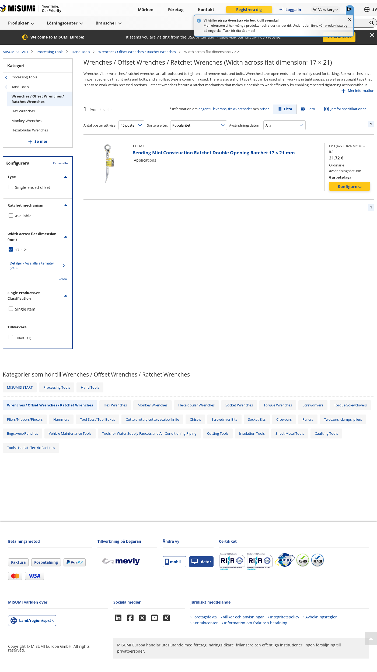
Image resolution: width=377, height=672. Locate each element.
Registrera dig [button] (249, 9)
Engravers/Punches (22, 433)
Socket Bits (257, 419)
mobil (173, 562)
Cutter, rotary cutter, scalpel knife (152, 419)
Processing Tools (50, 51)
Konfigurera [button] (350, 186)
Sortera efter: (157, 125)
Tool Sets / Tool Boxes (97, 419)
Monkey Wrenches (26, 120)
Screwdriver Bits (224, 419)
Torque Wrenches (278, 405)
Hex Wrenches (23, 111)
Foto (311, 108)
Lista (288, 108)
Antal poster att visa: (99, 125)
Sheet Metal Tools (289, 433)
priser (264, 108)
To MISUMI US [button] (339, 36)
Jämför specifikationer (348, 108)
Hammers (61, 419)
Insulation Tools (252, 433)
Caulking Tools (326, 433)
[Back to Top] (371, 638)
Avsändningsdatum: (245, 125)
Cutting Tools (217, 433)
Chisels (195, 419)
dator (201, 562)
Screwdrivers (313, 405)
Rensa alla (60, 163)
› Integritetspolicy (283, 616)
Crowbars (284, 419)
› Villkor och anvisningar (242, 616)
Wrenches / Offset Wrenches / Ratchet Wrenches (137, 51)
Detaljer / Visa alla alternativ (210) (32, 265)
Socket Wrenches (239, 405)
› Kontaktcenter (204, 622)
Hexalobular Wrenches (30, 130)
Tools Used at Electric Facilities (31, 447)
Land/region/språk (36, 620)
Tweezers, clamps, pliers (343, 419)
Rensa (62, 279)
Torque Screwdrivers (350, 405)
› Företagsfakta (203, 616)
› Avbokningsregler (320, 616)
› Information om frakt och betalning (254, 622)
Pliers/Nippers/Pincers (25, 419)
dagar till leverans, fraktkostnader (225, 108)
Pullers (307, 419)
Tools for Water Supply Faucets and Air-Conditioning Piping (149, 433)
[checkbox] (37, 187)
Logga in (290, 9)
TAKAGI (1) (23, 338)
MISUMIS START (15, 51)
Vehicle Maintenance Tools (70, 433)
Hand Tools (81, 51)
